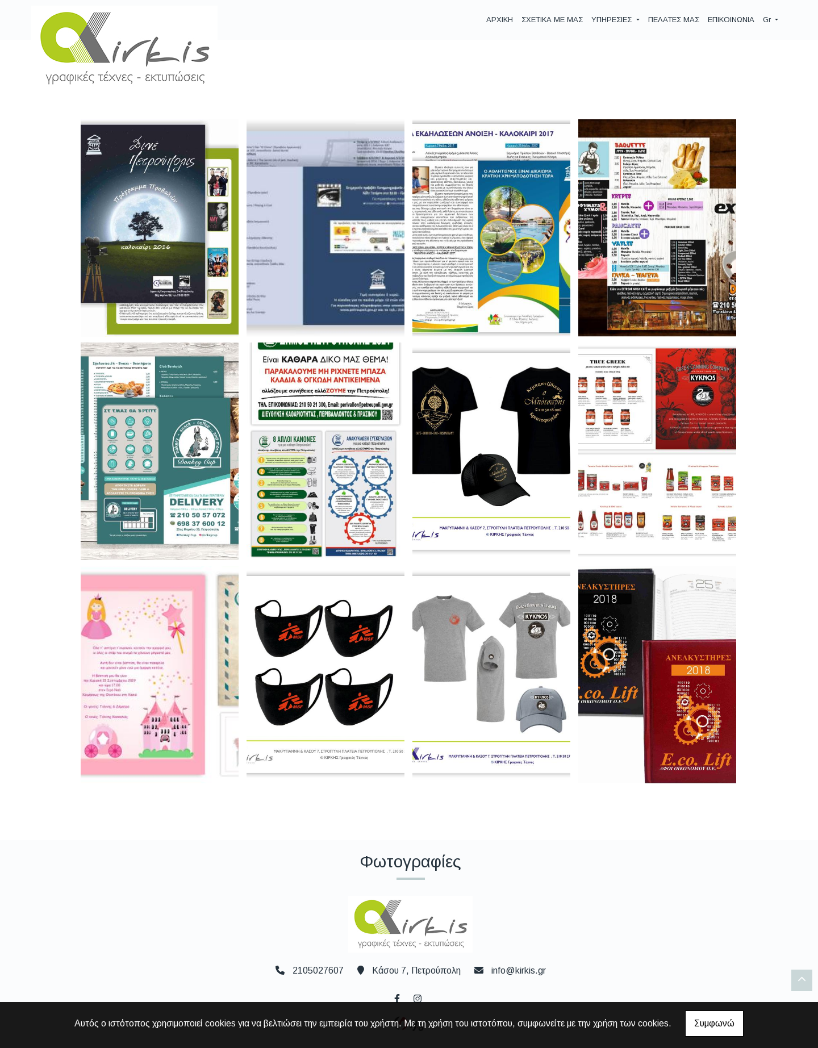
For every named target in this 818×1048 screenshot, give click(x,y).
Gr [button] (768, 19)
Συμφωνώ (714, 1023)
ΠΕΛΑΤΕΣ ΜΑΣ (673, 19)
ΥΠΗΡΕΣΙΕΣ (612, 19)
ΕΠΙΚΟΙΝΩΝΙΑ (731, 19)
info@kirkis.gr (518, 970)
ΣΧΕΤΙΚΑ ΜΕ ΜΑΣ (552, 19)
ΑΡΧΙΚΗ (499, 19)
